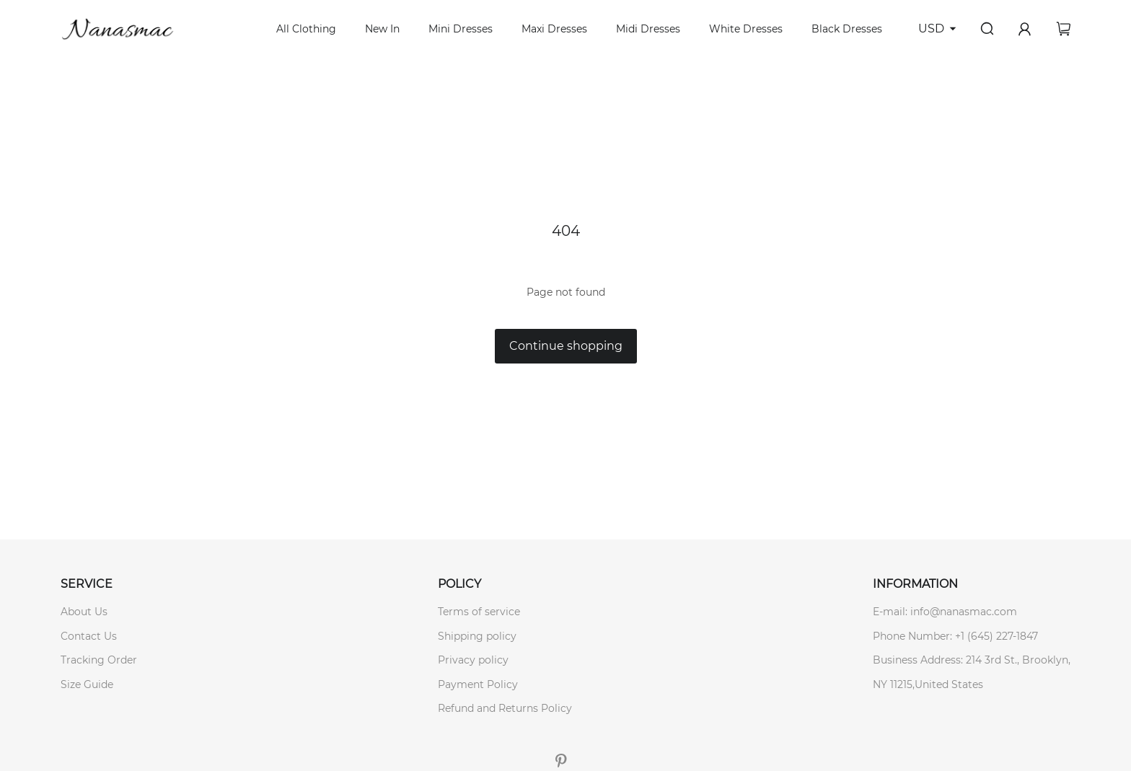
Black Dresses (846, 28)
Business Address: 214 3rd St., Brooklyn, (971, 659)
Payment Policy (478, 684)
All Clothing (306, 28)
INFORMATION (915, 584)
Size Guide (87, 684)
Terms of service (479, 611)
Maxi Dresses (554, 28)
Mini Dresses (460, 28)
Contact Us (89, 636)
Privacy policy (473, 659)
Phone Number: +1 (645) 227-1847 (955, 636)
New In (382, 28)
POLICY (459, 584)
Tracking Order (99, 659)
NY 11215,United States (928, 684)
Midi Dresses (648, 28)
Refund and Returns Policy (505, 708)
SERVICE (87, 584)
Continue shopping (565, 346)
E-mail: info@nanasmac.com (945, 611)
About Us (84, 611)
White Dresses (746, 28)
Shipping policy (477, 636)
